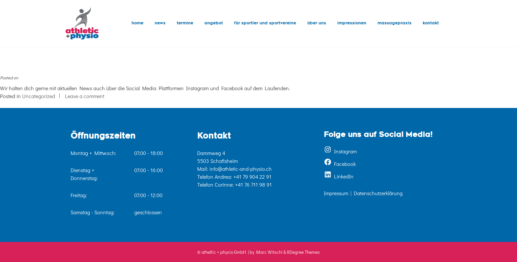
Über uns (316, 23)
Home (137, 23)
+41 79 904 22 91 (252, 176)
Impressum (336, 193)
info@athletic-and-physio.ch (240, 168)
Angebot (213, 23)
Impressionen (351, 23)
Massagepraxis (394, 23)
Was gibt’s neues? (25, 68)
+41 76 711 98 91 (253, 184)
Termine (185, 23)
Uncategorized (38, 95)
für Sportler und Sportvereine (265, 23)
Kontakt (431, 23)
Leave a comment (84, 95)
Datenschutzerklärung (378, 193)
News (160, 23)
